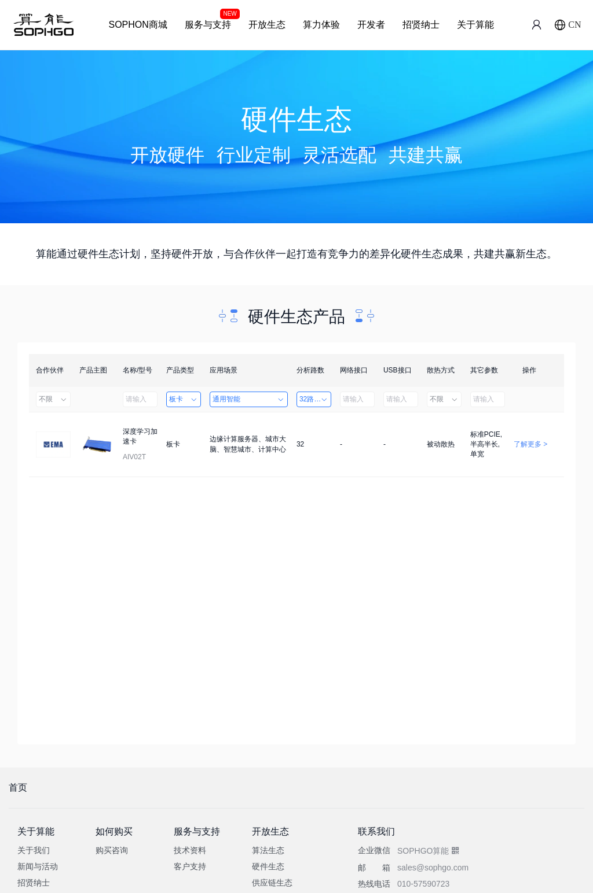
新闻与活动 (37, 866)
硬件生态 (268, 866)
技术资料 (190, 850)
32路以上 (313, 399)
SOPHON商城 (137, 24)
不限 (53, 399)
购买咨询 (112, 850)
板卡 (183, 399)
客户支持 (190, 866)
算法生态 (268, 850)
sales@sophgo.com (432, 867)
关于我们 (33, 850)
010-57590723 (423, 883)
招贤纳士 (421, 24)
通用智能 (249, 399)
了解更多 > (530, 444)
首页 (18, 787)
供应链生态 (272, 882)
